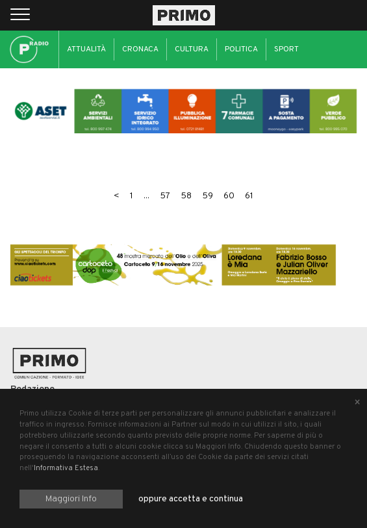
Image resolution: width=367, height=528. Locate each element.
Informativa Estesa (66, 468)
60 (228, 196)
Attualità (86, 49)
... (146, 196)
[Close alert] (357, 403)
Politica (241, 49)
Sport (286, 49)
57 (165, 196)
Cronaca (140, 49)
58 (186, 196)
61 (249, 196)
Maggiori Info (71, 499)
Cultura (192, 49)
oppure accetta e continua (190, 499)
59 (207, 196)
